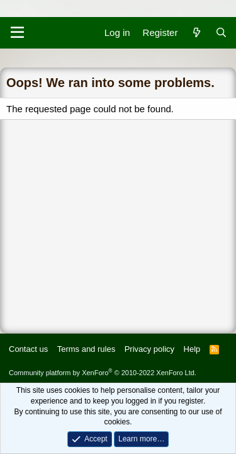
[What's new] (196, 32)
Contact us (28, 349)
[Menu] (17, 33)
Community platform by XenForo (102, 372)
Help (192, 349)
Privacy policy (149, 349)
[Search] (221, 32)
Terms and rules (86, 349)
